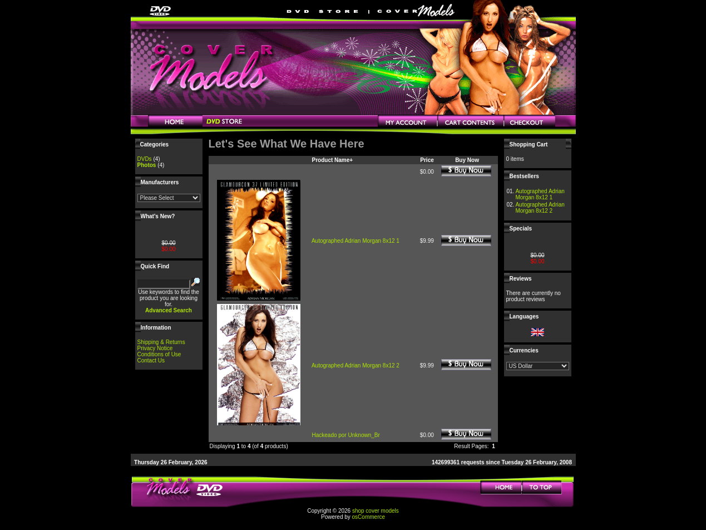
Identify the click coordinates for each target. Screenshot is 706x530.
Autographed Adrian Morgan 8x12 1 (355, 241)
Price (426, 160)
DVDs (144, 159)
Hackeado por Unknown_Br (346, 435)
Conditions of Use (159, 354)
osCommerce (368, 517)
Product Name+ (332, 160)
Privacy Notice (155, 348)
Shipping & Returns (161, 342)
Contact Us (151, 360)
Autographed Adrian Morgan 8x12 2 (355, 365)
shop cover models (375, 511)
